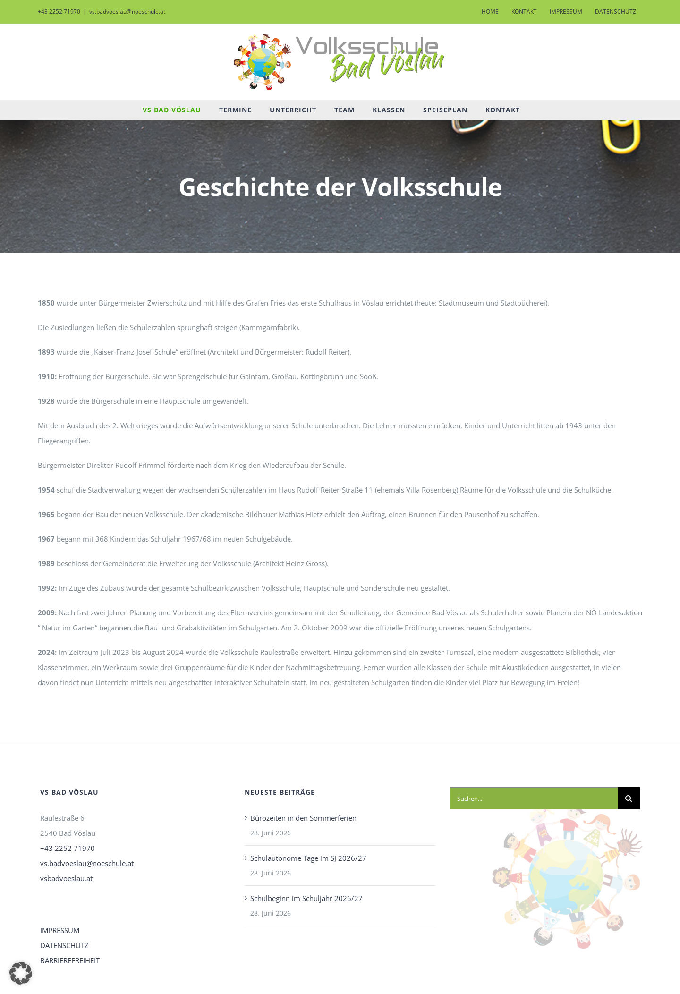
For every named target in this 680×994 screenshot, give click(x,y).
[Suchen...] (534, 798)
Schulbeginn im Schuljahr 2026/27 (306, 898)
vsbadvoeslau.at (66, 878)
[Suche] (629, 798)
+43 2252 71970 (67, 848)
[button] (21, 973)
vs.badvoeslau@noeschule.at (127, 12)
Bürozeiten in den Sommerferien (303, 818)
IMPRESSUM (59, 930)
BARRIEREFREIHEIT (70, 960)
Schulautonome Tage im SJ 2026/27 (308, 858)
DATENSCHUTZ (64, 945)
